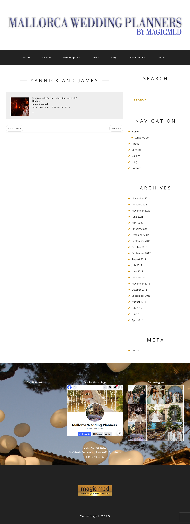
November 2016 (141, 283)
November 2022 (141, 210)
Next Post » (116, 128)
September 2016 (141, 295)
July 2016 (137, 308)
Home (27, 57)
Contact (162, 57)
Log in (135, 350)
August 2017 (139, 259)
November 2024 (141, 198)
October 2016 (139, 289)
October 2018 (139, 247)
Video (95, 57)
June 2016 (137, 314)
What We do (142, 137)
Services (136, 149)
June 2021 (137, 216)
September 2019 (141, 241)
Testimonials (136, 57)
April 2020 (137, 222)
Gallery (136, 156)
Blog (114, 57)
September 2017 (141, 253)
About (135, 143)
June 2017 (137, 271)
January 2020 (139, 229)
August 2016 (139, 302)
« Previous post (14, 128)
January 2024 (139, 204)
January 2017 (139, 277)
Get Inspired (71, 57)
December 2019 (141, 235)
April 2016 (137, 320)
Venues (47, 57)
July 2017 (137, 265)
